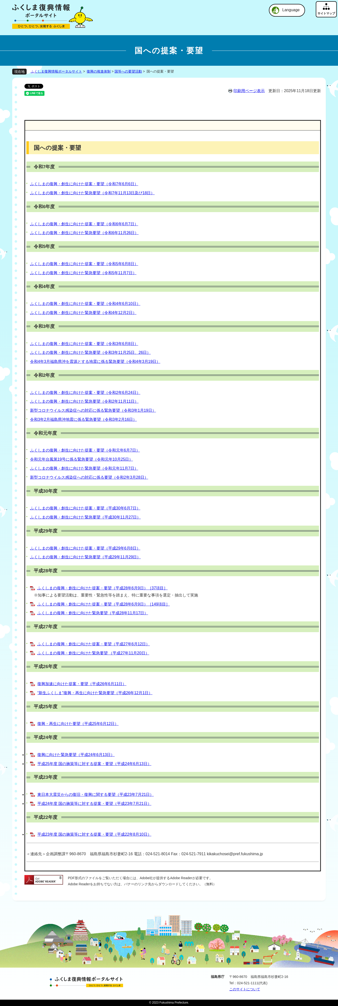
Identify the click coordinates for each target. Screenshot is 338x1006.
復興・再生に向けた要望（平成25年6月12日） (78, 724)
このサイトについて (244, 989)
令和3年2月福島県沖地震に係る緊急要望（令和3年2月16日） (83, 419)
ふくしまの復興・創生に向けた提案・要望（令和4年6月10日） (85, 304)
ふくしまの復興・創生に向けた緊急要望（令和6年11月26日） (84, 233)
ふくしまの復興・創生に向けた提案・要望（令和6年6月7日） (84, 224)
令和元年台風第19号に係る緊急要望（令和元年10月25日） (81, 459)
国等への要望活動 (128, 71)
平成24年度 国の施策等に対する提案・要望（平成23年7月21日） (94, 803)
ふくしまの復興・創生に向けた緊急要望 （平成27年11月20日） (93, 653)
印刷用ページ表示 (249, 91)
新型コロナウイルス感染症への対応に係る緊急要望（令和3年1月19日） (93, 410)
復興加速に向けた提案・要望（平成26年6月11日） (82, 684)
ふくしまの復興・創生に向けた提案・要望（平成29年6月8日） (85, 548)
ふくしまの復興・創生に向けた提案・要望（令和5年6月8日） (84, 264)
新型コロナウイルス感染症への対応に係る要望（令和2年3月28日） (89, 477)
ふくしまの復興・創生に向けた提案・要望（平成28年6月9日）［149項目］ (103, 604)
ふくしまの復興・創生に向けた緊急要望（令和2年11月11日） (84, 401)
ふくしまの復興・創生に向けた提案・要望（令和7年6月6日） (84, 184)
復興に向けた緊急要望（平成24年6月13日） (76, 755)
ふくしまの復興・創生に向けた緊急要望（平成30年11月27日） (85, 517)
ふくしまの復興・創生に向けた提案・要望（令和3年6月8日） (84, 344)
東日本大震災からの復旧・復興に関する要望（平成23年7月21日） (95, 794)
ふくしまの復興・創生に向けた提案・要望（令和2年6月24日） (85, 392)
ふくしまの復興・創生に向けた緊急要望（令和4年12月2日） (83, 313)
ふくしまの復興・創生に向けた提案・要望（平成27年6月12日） (93, 644)
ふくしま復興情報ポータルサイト (56, 71)
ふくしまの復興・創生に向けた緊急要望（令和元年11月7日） (84, 468)
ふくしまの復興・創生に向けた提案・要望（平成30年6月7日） (85, 508)
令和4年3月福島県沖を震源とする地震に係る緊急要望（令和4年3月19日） (95, 361)
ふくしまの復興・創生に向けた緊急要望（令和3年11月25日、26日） (90, 352)
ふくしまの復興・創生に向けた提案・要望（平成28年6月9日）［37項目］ (102, 588)
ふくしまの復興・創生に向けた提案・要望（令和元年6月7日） (85, 450)
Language (291, 10)
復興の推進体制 (99, 71)
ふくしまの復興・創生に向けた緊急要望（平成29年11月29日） (85, 557)
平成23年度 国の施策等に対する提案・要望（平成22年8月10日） (94, 834)
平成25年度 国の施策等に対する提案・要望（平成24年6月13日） (94, 764)
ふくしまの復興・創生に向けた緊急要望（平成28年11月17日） (92, 613)
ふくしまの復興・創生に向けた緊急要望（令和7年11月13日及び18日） (92, 193)
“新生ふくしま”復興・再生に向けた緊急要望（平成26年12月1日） (94, 693)
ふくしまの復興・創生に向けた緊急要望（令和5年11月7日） (83, 273)
